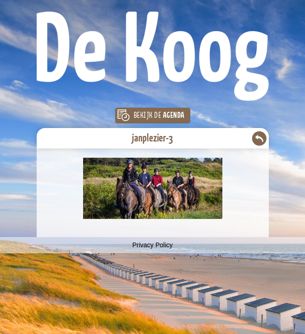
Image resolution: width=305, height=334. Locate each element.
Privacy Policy (152, 245)
